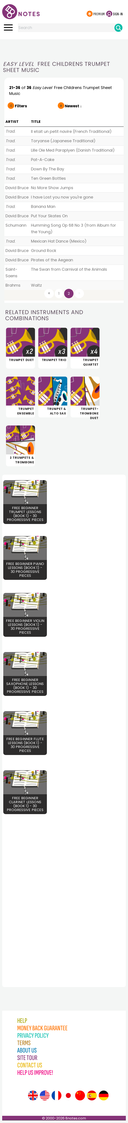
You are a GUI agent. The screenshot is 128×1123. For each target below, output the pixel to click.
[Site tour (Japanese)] (68, 1095)
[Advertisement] (64, 48)
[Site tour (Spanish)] (91, 1095)
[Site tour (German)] (103, 1095)
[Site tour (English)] (32, 1095)
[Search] (118, 28)
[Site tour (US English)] (44, 1095)
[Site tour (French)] (56, 1095)
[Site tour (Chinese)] (80, 1095)
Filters (21, 106)
